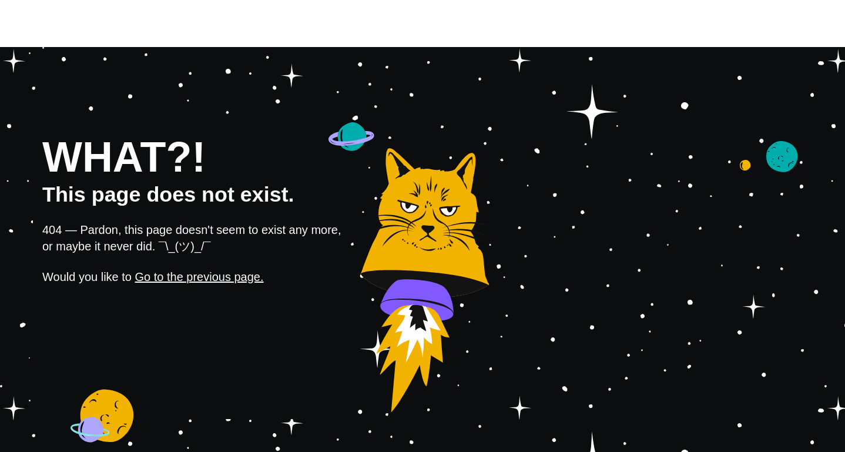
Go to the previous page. (199, 276)
